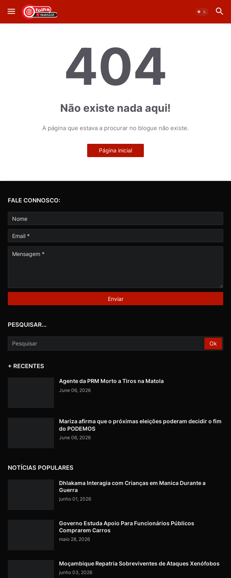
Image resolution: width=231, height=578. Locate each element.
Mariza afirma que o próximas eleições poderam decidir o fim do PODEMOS (140, 424)
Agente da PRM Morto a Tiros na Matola (111, 381)
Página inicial (115, 150)
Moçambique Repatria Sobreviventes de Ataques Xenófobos (139, 563)
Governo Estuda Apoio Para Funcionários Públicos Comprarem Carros (126, 526)
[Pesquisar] (106, 343)
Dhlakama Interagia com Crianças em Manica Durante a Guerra (132, 486)
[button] (10, 11)
